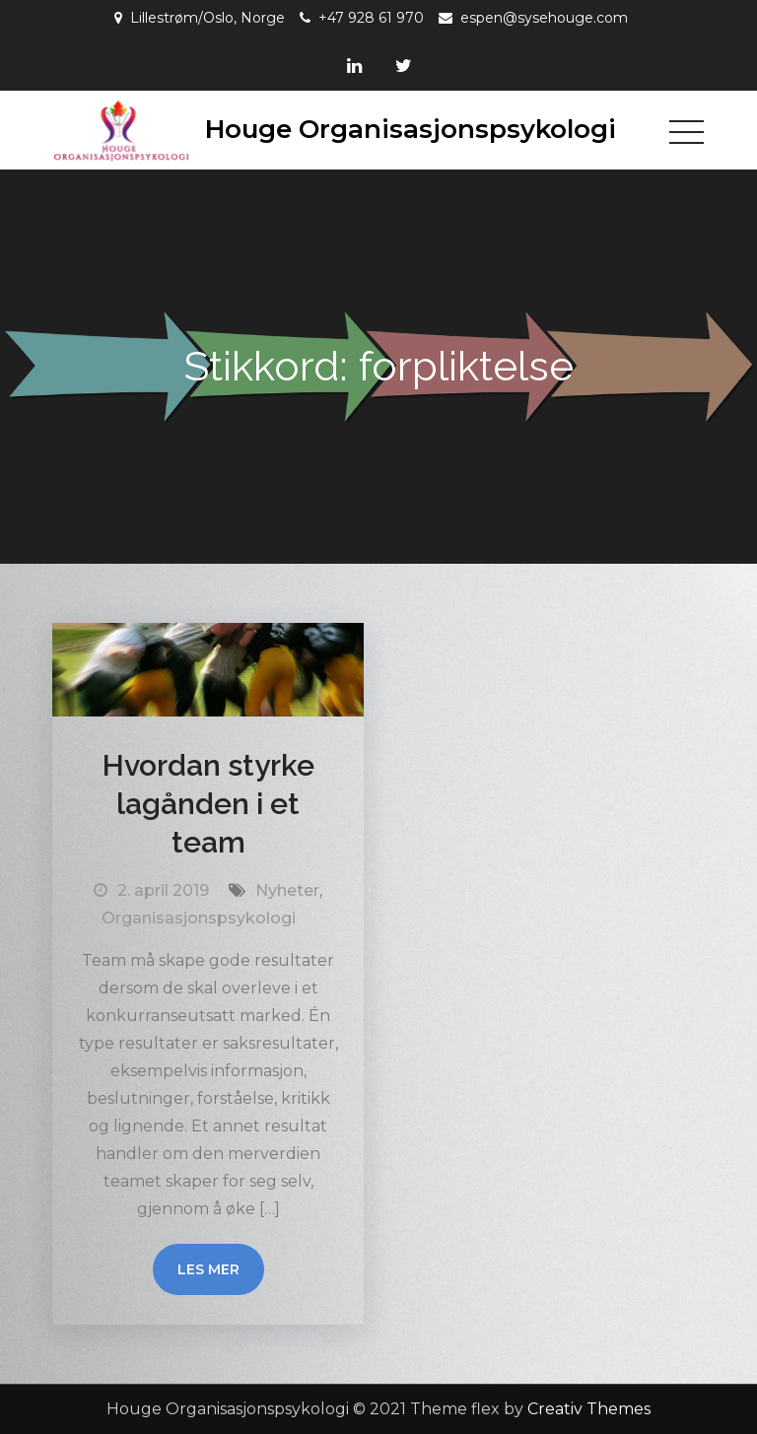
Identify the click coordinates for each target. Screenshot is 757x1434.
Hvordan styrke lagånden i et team (208, 803)
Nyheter (287, 890)
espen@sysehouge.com (544, 18)
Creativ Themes (589, 1409)
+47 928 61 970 (371, 18)
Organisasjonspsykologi (199, 918)
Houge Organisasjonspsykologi (410, 129)
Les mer (208, 1269)
